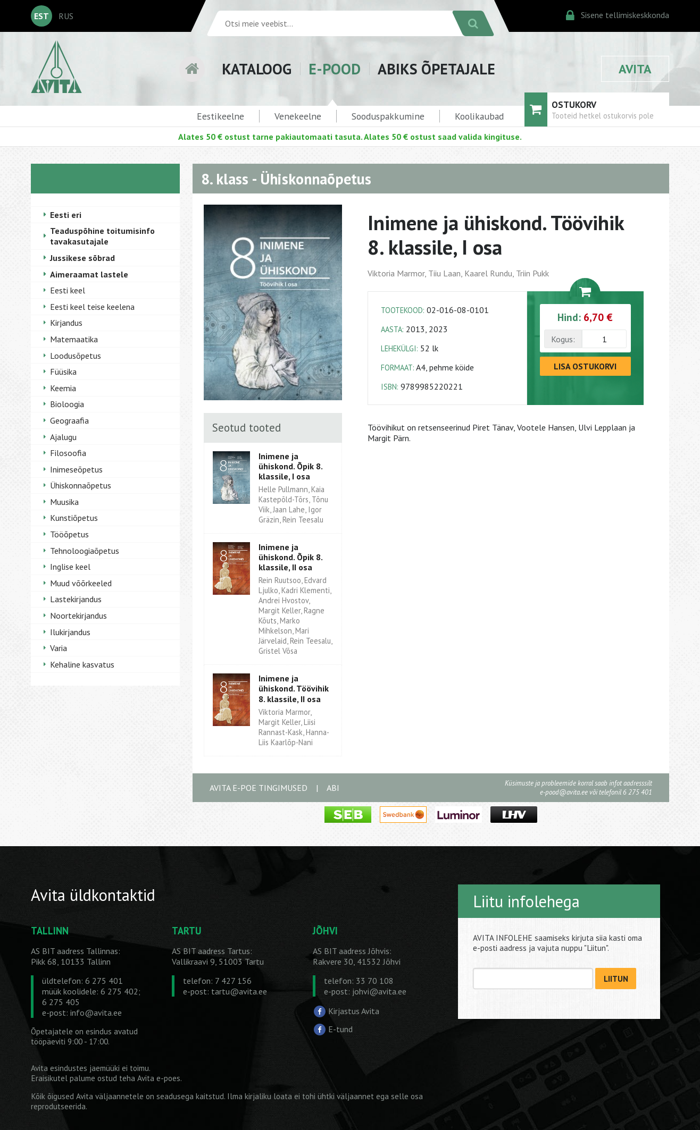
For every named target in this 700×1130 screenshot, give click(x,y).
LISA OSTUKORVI (585, 366)
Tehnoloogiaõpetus (84, 550)
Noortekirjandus (78, 615)
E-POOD (335, 69)
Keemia (63, 388)
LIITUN (616, 979)
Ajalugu (63, 437)
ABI (333, 787)
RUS (66, 16)
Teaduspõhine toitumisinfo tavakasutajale (102, 236)
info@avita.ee (96, 1012)
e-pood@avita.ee (564, 792)
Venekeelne (297, 116)
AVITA (635, 69)
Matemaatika (74, 339)
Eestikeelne (220, 116)
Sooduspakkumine (388, 116)
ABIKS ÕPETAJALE (436, 69)
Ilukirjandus (70, 632)
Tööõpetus (69, 534)
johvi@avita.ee (379, 991)
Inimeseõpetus (76, 469)
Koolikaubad (479, 116)
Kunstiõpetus (74, 517)
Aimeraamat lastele (89, 274)
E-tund (340, 1028)
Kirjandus (66, 322)
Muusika (64, 501)
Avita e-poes (158, 1078)
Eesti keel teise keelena (92, 306)
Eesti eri (65, 214)
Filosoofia (68, 453)
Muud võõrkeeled (81, 583)
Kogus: (563, 339)
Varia (58, 648)
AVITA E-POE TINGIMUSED (258, 787)
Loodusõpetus (75, 355)
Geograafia (69, 420)
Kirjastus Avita (353, 1011)
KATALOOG (256, 69)
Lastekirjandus (76, 599)
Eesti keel (67, 290)
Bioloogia (67, 404)
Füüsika (63, 371)
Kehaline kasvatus (82, 664)
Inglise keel (70, 566)
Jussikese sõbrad (82, 257)
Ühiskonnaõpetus (80, 485)
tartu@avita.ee (239, 991)
